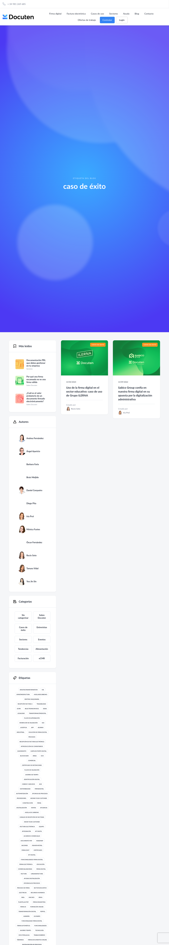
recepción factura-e (25, 704)
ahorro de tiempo (31, 774)
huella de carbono (32, 812)
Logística (23, 727)
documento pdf (26, 841)
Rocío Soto (31, 555)
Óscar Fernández (34, 542)
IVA (43, 690)
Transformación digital (27, 911)
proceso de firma (23, 888)
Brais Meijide (32, 477)
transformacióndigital (37, 713)
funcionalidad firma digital (32, 921)
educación (41, 864)
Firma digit (25, 850)
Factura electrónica (76, 13)
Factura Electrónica (27, 826)
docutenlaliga (24, 935)
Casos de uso (97, 13)
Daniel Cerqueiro (34, 490)
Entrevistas (42, 627)
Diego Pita (31, 503)
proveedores (21, 798)
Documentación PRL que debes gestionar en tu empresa (36, 363)
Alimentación (42, 649)
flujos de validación (31, 770)
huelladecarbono (40, 694)
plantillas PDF (23, 902)
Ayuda (126, 13)
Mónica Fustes (33, 529)
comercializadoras (25, 869)
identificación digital (32, 779)
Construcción (28, 803)
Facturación (23, 658)
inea (22, 897)
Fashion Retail (37, 845)
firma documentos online (37, 940)
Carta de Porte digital (39, 751)
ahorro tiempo (25, 930)
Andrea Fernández (34, 438)
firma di (23, 907)
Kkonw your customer (38, 798)
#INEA (35, 756)
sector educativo (40, 888)
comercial (32, 760)
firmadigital (39, 789)
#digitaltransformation (29, 690)
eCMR (42, 658)
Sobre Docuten (42, 616)
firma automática (23, 925)
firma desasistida (39, 902)
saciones (24, 845)
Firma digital (55, 13)
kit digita (38, 831)
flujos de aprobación (32, 718)
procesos (31, 737)
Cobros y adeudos (28, 784)
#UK (40, 784)
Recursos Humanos (38, 892)
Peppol (42, 911)
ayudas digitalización (32, 878)
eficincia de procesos (39, 793)
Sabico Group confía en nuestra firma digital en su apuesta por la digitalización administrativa (135, 393)
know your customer (32, 822)
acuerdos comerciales (32, 836)
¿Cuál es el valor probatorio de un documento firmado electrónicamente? (35, 397)
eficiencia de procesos (32, 883)
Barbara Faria (32, 464)
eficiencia (43, 808)
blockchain (24, 756)
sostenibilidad (25, 789)
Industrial (20, 732)
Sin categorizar (23, 616)
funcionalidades (40, 925)
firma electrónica (25, 864)
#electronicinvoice (32, 708)
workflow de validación (28, 723)
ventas (33, 808)
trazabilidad (41, 704)
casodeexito (21, 751)
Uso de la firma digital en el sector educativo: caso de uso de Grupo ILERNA (84, 391)
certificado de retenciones (32, 765)
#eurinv (40, 727)
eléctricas (23, 892)
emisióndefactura (23, 694)
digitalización (21, 808)
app (32, 727)
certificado (38, 850)
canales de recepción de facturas (32, 817)
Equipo (41, 826)
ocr (42, 756)
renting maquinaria (32, 699)
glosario (37, 916)
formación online (36, 907)
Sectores (113, 13)
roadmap (39, 841)
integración (26, 831)
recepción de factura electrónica (32, 741)
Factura (24, 874)
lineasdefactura (37, 874)
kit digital (31, 855)
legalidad (21, 713)
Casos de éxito (23, 628)
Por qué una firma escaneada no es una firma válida (36, 379)
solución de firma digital (38, 732)
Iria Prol (30, 516)
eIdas (45, 708)
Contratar (107, 20)
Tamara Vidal (32, 568)
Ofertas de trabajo (87, 20)
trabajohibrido (39, 935)
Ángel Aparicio (33, 451)
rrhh (40, 897)
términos (20, 940)
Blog (137, 13)
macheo (31, 897)
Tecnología (39, 930)
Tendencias (23, 649)
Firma (39, 803)
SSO (43, 723)
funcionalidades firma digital (32, 859)
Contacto (148, 13)
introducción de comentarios (32, 746)
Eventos (42, 639)
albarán (26, 916)
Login (121, 20)
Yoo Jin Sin (31, 581)
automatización (22, 793)
